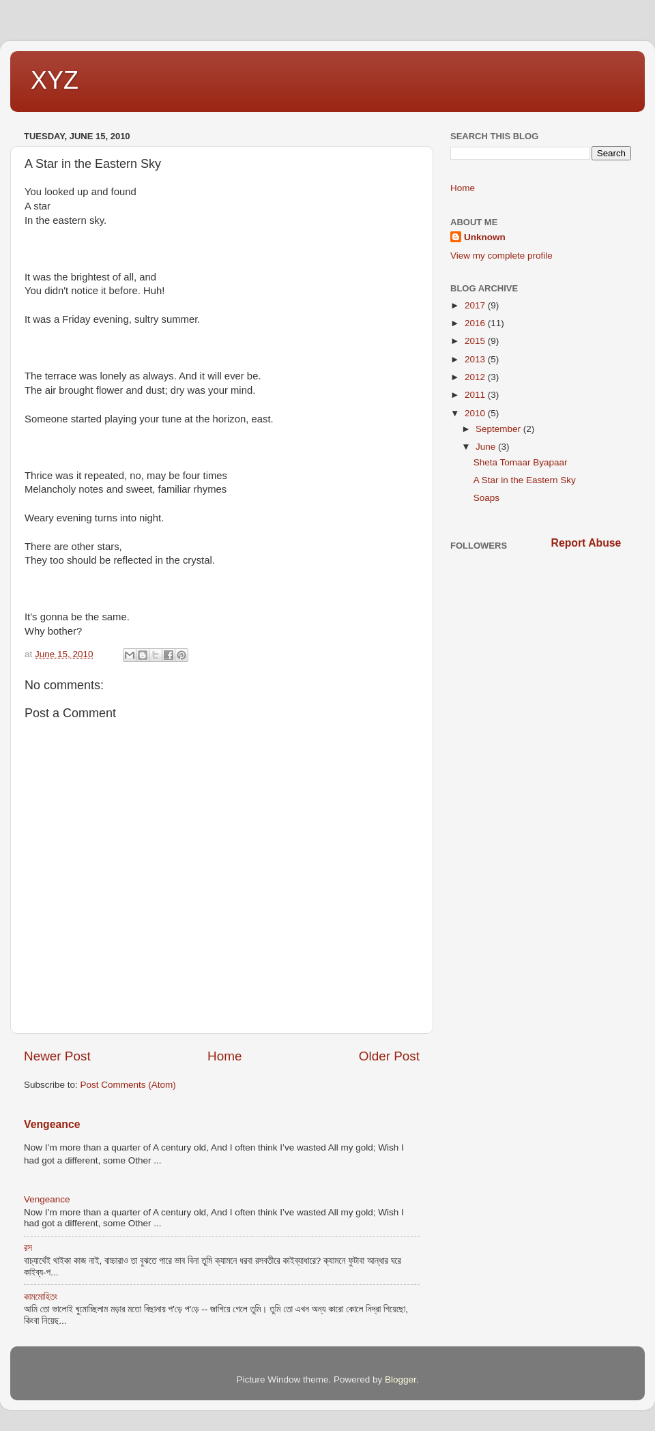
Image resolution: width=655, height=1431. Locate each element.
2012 (476, 377)
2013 (476, 359)
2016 (476, 323)
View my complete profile (501, 255)
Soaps (486, 498)
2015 (476, 341)
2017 (476, 305)
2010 (476, 413)
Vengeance (52, 1124)
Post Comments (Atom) (128, 1085)
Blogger (400, 1379)
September (499, 429)
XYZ (54, 80)
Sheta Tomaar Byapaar (521, 462)
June (487, 447)
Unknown (485, 237)
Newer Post (57, 1056)
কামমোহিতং (40, 1297)
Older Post (389, 1056)
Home (224, 1056)
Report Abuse (586, 543)
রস (28, 1248)
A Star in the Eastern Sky (525, 480)
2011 (476, 395)
